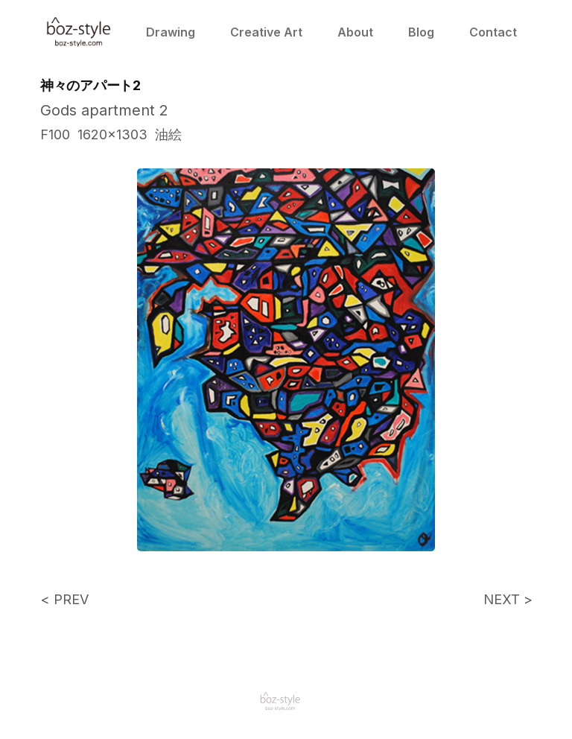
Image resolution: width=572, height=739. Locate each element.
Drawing (169, 32)
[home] (79, 32)
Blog (420, 32)
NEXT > (507, 599)
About (354, 32)
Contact (492, 32)
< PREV (64, 599)
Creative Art (265, 32)
